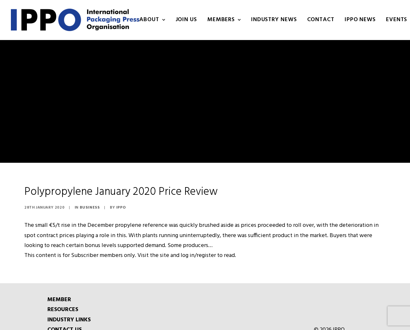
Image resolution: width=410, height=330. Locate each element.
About (152, 19)
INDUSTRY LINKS (69, 311)
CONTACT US (64, 321)
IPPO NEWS (360, 19)
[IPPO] (75, 20)
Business (90, 199)
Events (396, 19)
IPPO (121, 199)
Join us (186, 19)
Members (224, 19)
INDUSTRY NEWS (274, 19)
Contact (320, 19)
